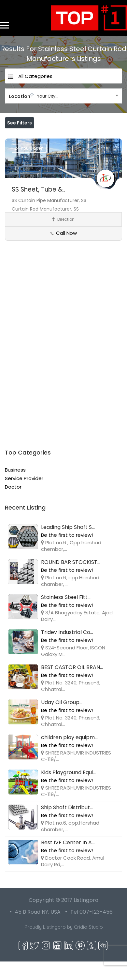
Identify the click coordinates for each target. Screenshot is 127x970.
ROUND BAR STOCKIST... (70, 570)
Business (15, 478)
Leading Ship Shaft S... (68, 535)
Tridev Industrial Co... (67, 640)
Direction (63, 228)
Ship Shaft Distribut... (67, 816)
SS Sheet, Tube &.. (38, 198)
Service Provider (24, 486)
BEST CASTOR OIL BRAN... (72, 676)
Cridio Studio (88, 935)
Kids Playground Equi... (68, 781)
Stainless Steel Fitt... (66, 605)
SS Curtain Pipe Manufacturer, (46, 209)
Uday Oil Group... (61, 711)
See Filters (19, 123)
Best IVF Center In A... (68, 851)
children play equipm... (69, 746)
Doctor (13, 495)
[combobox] (63, 95)
